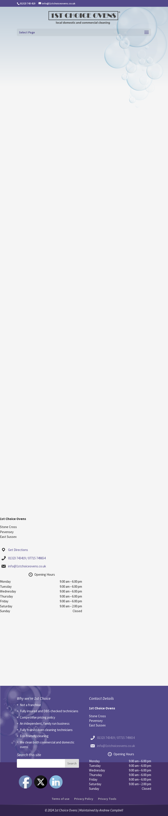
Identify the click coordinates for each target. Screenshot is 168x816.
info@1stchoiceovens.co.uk (27, 566)
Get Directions (18, 550)
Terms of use (60, 799)
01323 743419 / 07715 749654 (27, 558)
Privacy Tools (107, 799)
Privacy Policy (83, 799)
